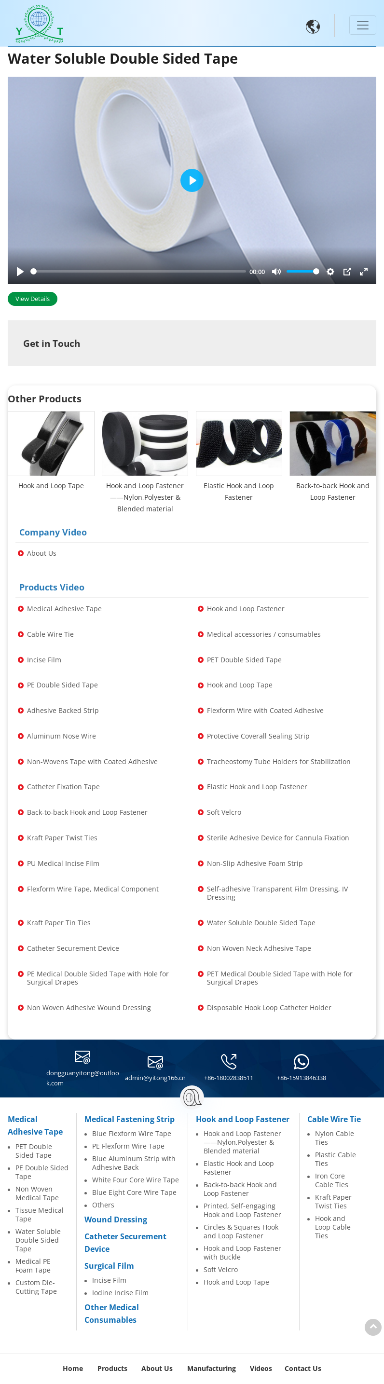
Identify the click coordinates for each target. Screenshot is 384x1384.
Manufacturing (211, 1368)
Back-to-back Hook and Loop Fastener (240, 1189)
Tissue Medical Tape (39, 1214)
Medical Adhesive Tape (35, 1125)
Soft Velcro (221, 1269)
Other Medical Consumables (111, 1313)
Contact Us (303, 1368)
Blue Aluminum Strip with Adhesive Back (134, 1163)
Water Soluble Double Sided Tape (38, 1240)
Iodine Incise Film (120, 1292)
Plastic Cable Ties (335, 1159)
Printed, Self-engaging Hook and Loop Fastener (242, 1210)
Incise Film (109, 1280)
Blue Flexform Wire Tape (131, 1133)
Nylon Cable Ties (334, 1138)
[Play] (20, 271)
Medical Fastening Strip (129, 1119)
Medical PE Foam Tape (33, 1265)
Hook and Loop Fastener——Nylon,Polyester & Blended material (242, 1142)
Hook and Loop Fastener (242, 1119)
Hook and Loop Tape (236, 1282)
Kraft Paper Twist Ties (333, 1201)
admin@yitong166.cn (155, 1077)
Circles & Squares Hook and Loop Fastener (241, 1231)
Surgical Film (109, 1266)
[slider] (138, 271)
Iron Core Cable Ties (331, 1180)
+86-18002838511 (228, 1077)
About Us (157, 1368)
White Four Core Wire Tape (135, 1180)
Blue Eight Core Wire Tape (134, 1192)
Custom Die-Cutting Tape (36, 1287)
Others (103, 1205)
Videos (261, 1368)
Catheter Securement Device (125, 1242)
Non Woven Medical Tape (37, 1193)
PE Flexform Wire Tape (128, 1146)
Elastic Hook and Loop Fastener (239, 1168)
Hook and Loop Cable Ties (333, 1227)
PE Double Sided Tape (42, 1172)
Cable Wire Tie (334, 1119)
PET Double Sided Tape (33, 1151)
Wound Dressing (115, 1219)
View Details (32, 298)
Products (112, 1368)
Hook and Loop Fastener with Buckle (242, 1252)
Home (73, 1368)
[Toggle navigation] (362, 25)
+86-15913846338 (301, 1077)
